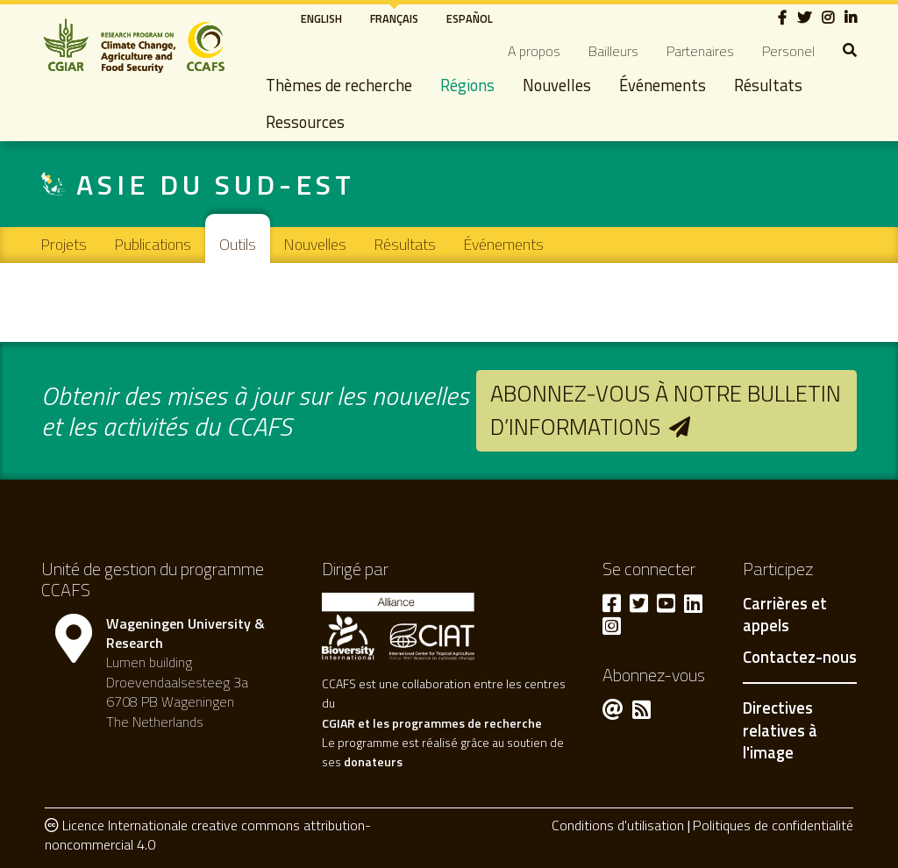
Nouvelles (557, 85)
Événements (662, 85)
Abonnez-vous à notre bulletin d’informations (665, 410)
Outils (237, 244)
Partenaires (700, 50)
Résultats (768, 85)
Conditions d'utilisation (618, 825)
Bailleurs (613, 50)
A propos (534, 50)
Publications (153, 244)
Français (394, 18)
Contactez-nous (800, 657)
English (321, 18)
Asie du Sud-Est (215, 184)
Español (469, 18)
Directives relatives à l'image (780, 730)
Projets (64, 244)
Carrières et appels (785, 615)
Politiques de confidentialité (773, 825)
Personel (788, 50)
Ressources (305, 122)
